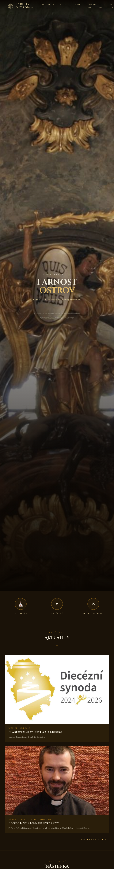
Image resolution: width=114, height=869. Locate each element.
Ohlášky (77, 5)
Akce (63, 5)
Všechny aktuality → (95, 840)
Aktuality (48, 5)
